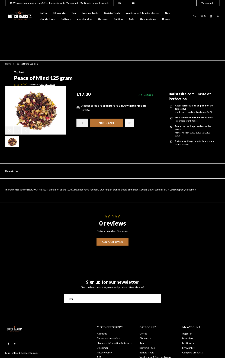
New (167, 12)
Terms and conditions (109, 297)
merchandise (84, 18)
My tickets (188, 302)
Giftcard (66, 18)
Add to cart (106, 98)
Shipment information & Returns (114, 302)
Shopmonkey (55, 353)
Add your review (112, 201)
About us (102, 293)
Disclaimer (102, 307)
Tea (73, 12)
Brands (166, 18)
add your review (110, 59)
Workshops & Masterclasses (142, 12)
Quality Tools (48, 18)
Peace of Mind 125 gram (27, 39)
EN (120, 3)
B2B (99, 316)
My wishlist (188, 307)
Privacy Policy (104, 312)
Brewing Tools (90, 12)
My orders (187, 297)
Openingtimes (148, 18)
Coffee (43, 12)
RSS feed (102, 321)
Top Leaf (81, 47)
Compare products (192, 312)
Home (8, 39)
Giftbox (118, 18)
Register (187, 293)
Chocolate (59, 12)
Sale (131, 18)
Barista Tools (112, 12)
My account (208, 3)
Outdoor (103, 18)
